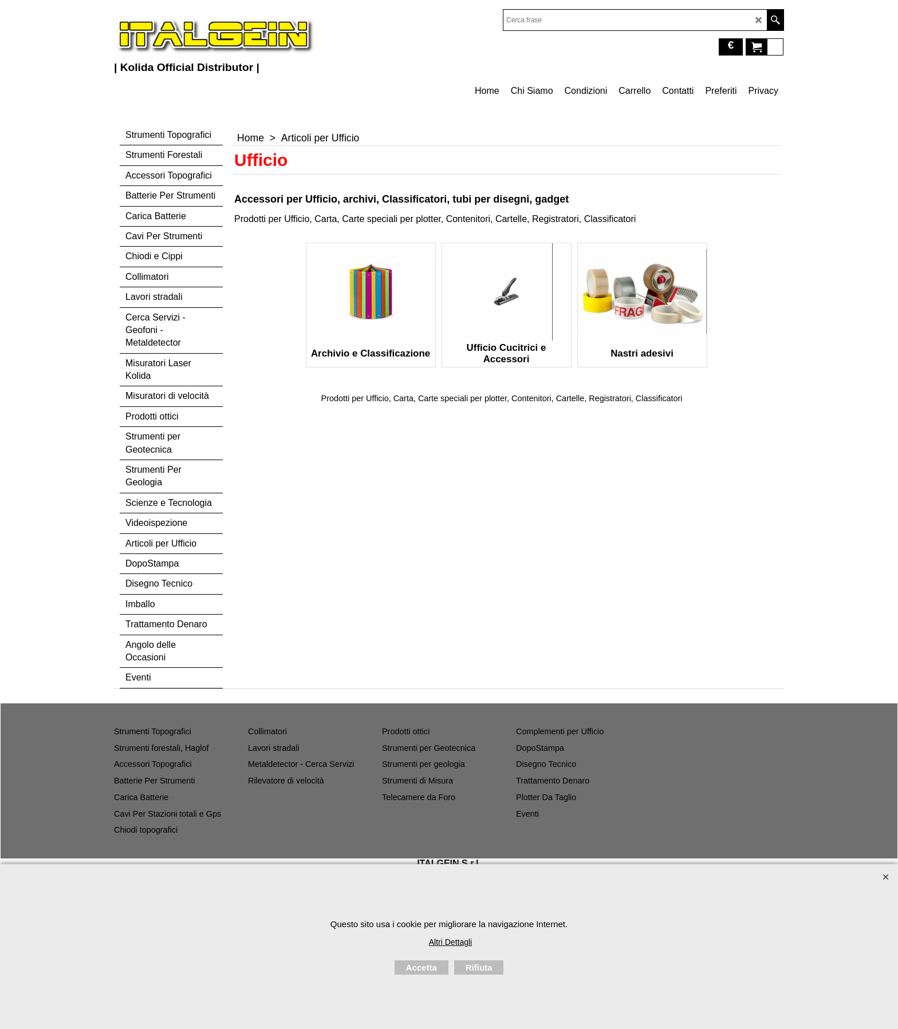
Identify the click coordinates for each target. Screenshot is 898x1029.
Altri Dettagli (450, 942)
